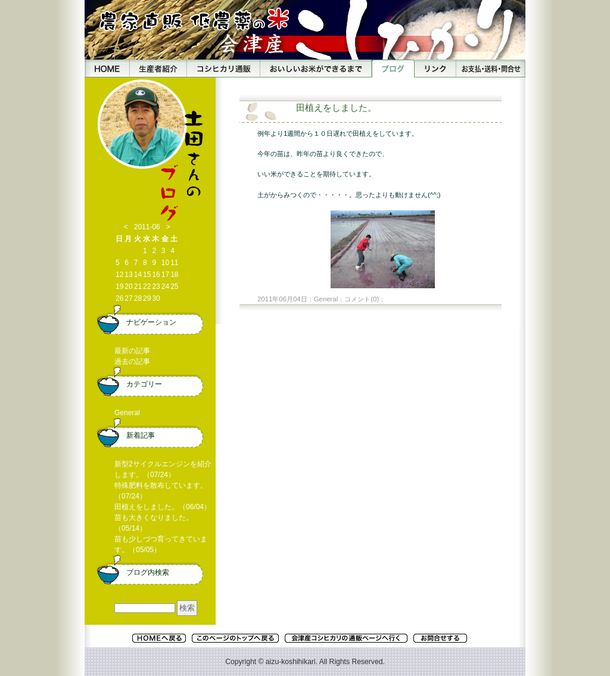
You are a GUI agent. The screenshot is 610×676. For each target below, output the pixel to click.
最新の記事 (132, 351)
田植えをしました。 (336, 107)
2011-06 (147, 227)
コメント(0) (361, 299)
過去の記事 (132, 361)
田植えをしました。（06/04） (162, 507)
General (326, 299)
